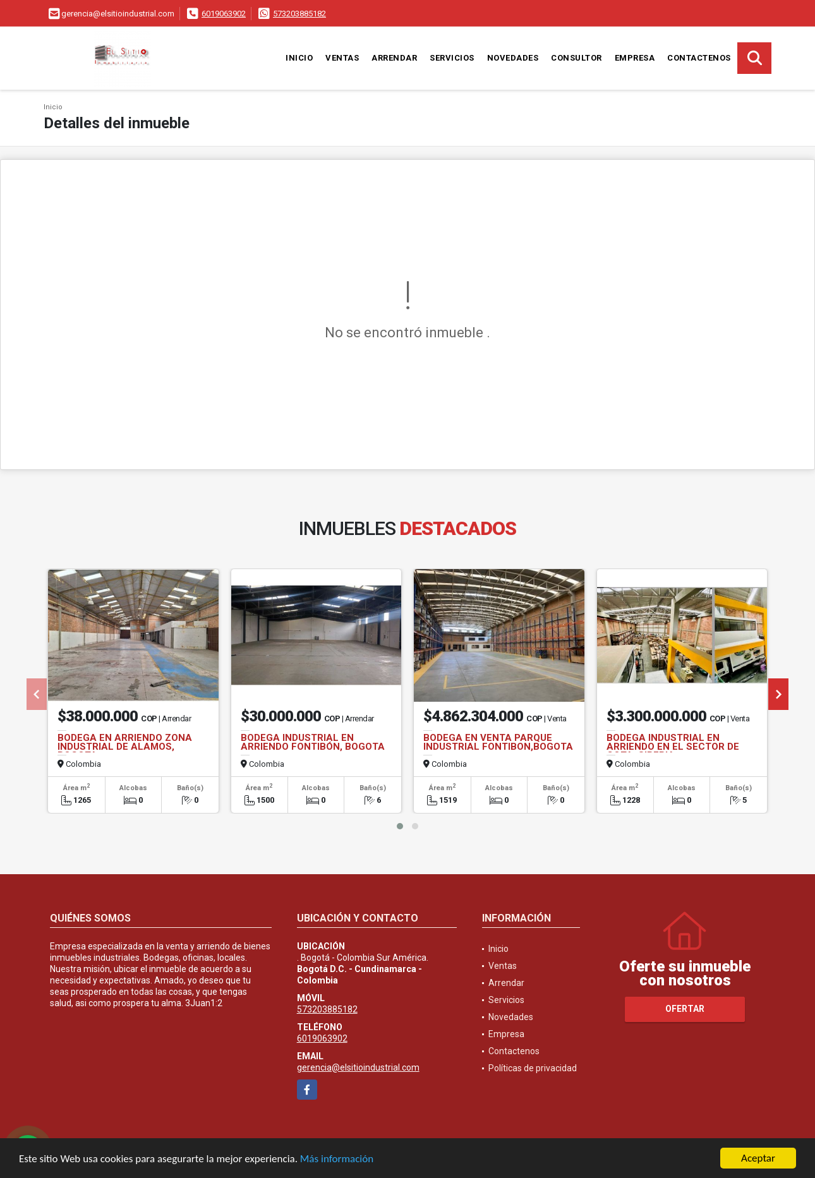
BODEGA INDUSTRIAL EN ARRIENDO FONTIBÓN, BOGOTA (313, 742)
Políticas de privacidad (532, 1068)
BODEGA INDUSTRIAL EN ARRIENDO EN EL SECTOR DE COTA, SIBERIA (673, 746)
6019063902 (224, 13)
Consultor (576, 58)
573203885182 (299, 13)
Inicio (299, 58)
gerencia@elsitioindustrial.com (358, 1067)
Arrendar (394, 58)
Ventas (342, 58)
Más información (336, 1158)
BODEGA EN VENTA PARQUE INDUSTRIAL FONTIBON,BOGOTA (498, 742)
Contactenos (699, 58)
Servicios (452, 58)
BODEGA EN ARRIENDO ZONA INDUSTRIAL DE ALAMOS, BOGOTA (124, 746)
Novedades (513, 58)
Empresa (635, 58)
